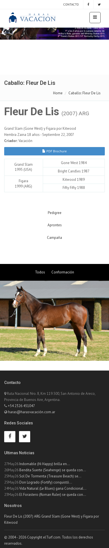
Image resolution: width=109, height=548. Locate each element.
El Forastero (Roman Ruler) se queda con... (52, 494)
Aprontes (55, 225)
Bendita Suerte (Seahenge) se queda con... (52, 470)
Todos (40, 272)
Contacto (70, 4)
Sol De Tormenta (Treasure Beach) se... (50, 476)
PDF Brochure (54, 151)
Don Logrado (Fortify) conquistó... (45, 482)
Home (58, 93)
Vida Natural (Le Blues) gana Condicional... (52, 488)
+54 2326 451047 (21, 405)
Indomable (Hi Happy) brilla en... (44, 464)
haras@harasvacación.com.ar (31, 412)
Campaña (54, 237)
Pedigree (54, 212)
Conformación (62, 272)
